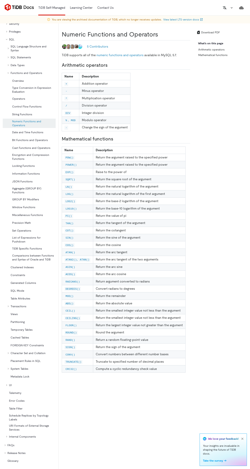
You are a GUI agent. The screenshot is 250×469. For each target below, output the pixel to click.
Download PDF (208, 32)
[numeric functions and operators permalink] (161, 34)
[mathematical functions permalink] (116, 139)
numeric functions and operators (120, 55)
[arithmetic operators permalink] (110, 65)
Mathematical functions (213, 55)
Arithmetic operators (211, 49)
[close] (242, 438)
